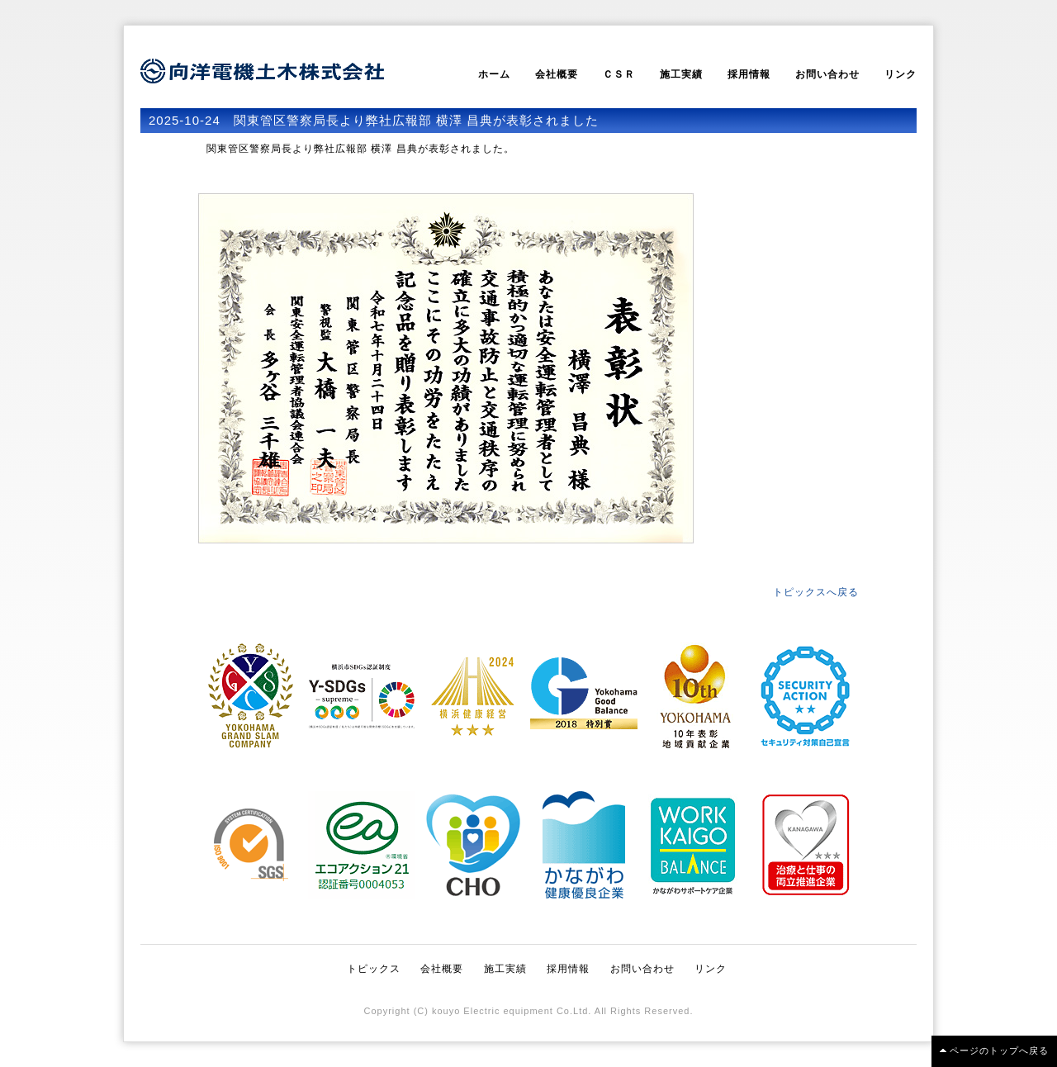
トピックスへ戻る (816, 592)
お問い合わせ (827, 74)
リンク (900, 74)
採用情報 (749, 74)
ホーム (494, 74)
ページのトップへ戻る (999, 1050)
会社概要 (556, 74)
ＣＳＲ (619, 74)
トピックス (374, 969)
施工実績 (681, 74)
